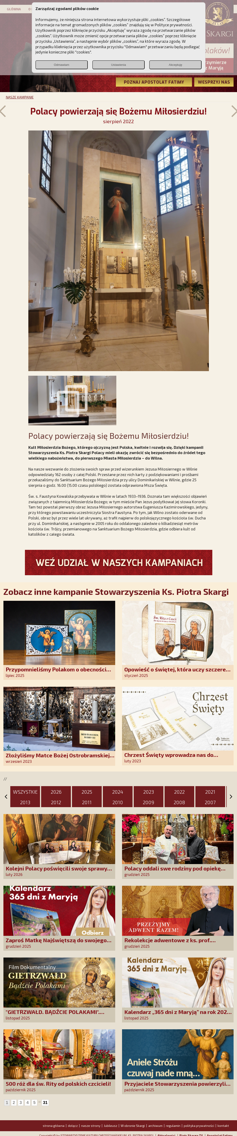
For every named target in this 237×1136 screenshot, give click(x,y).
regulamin (173, 1126)
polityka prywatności (199, 1126)
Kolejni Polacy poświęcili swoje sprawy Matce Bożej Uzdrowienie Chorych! (56, 871)
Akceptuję (175, 65)
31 (45, 1102)
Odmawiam (61, 65)
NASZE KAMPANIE (20, 97)
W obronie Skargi (133, 1126)
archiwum (155, 1126)
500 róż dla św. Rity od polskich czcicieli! (58, 1083)
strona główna (53, 1126)
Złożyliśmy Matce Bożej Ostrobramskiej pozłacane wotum (58, 758)
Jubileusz (110, 1126)
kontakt (223, 1126)
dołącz (73, 1126)
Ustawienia (118, 65)
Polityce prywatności (173, 24)
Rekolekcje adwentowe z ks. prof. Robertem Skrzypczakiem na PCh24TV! (174, 943)
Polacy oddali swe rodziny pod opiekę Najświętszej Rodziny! (172, 871)
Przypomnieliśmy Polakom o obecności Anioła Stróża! (56, 672)
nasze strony (90, 1126)
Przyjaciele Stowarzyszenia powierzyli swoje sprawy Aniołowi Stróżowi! (175, 1086)
